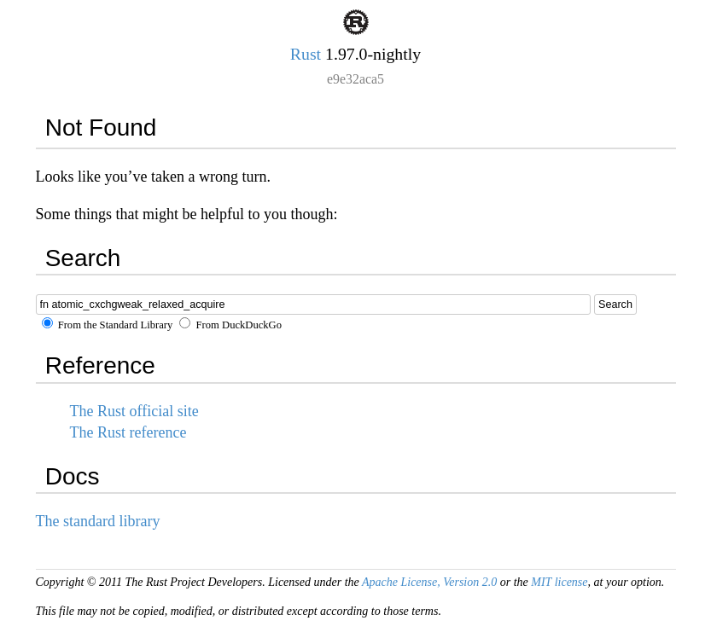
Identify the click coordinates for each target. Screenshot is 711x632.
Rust (305, 53)
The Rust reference (128, 432)
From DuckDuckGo (230, 325)
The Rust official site (134, 411)
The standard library (98, 521)
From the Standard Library (107, 325)
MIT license (559, 582)
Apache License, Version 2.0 (429, 582)
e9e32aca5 (355, 79)
